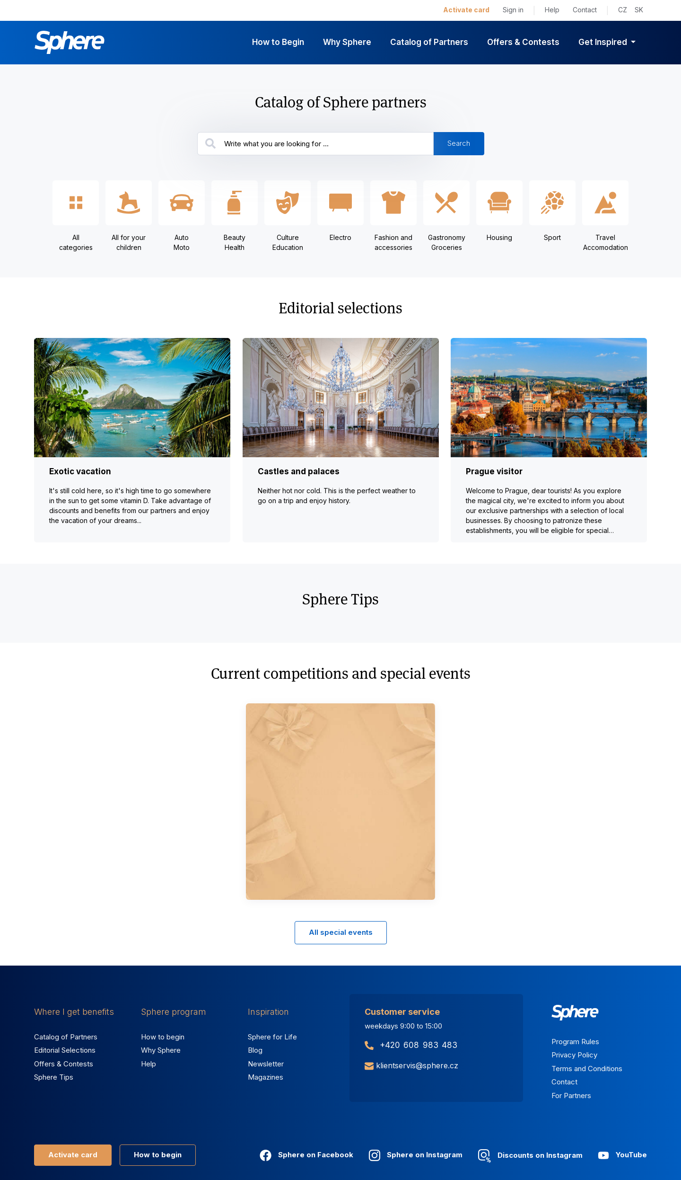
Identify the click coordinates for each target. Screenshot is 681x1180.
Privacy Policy (574, 1054)
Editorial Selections (65, 1050)
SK (639, 10)
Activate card (466, 10)
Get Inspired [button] (603, 42)
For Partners (571, 1095)
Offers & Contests (523, 42)
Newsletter (266, 1063)
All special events (341, 932)
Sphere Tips (53, 1077)
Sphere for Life (272, 1036)
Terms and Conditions (586, 1068)
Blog (255, 1050)
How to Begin (278, 42)
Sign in (513, 10)
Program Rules (575, 1041)
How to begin (162, 1036)
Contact (585, 10)
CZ (622, 10)
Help (552, 10)
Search (458, 143)
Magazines (265, 1077)
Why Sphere (347, 42)
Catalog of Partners (429, 42)
